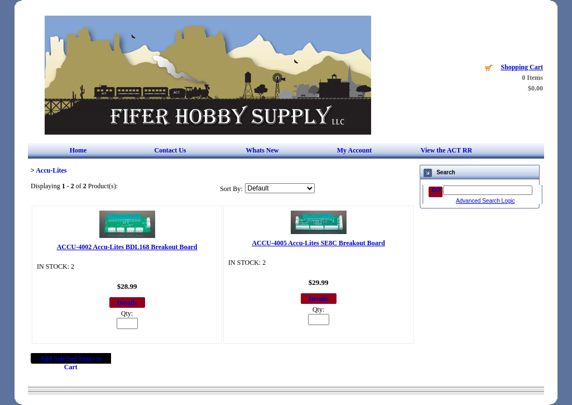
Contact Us (170, 150)
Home (78, 150)
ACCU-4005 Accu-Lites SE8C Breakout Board (318, 243)
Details (127, 303)
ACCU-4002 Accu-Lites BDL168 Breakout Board (127, 247)
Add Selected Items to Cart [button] (71, 363)
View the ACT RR (446, 150)
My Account (354, 150)
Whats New (262, 150)
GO (436, 190)
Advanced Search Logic (485, 201)
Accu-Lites (51, 170)
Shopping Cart (522, 67)
